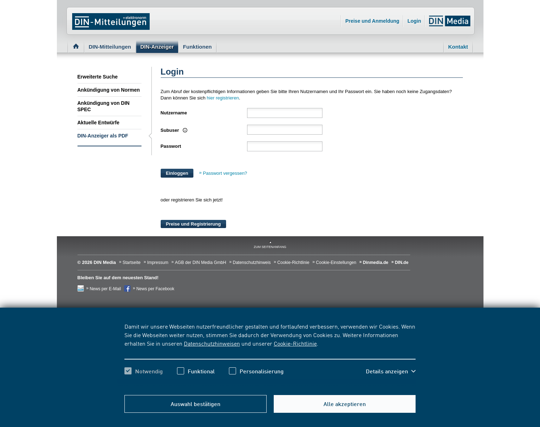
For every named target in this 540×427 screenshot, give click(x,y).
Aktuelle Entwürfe (98, 122)
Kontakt (458, 47)
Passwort (171, 146)
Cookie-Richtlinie (295, 343)
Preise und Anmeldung (372, 21)
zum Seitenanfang (270, 247)
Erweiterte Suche (97, 77)
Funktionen (197, 47)
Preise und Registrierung (193, 224)
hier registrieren (223, 98)
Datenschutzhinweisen (212, 343)
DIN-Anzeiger (157, 47)
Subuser (171, 130)
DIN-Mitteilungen (110, 47)
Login (414, 21)
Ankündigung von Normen (108, 90)
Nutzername (174, 112)
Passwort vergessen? (225, 173)
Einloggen (177, 173)
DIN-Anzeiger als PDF (102, 136)
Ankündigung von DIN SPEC (103, 106)
